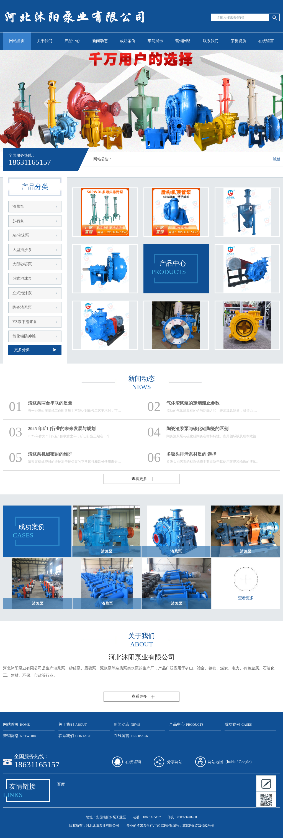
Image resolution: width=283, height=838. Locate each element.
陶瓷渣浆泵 (22, 307)
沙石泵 (18, 221)
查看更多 (139, 479)
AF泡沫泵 (20, 235)
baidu (231, 762)
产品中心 (72, 41)
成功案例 (127, 41)
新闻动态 (100, 41)
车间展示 (155, 41)
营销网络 (183, 41)
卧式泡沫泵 (22, 278)
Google (244, 762)
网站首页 (17, 41)
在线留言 (266, 41)
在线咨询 (133, 762)
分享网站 (174, 762)
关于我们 (44, 41)
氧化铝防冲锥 (24, 336)
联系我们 (210, 41)
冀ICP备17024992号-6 (198, 825)
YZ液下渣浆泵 (24, 322)
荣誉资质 (238, 41)
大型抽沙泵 (22, 250)
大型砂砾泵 (22, 264)
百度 (61, 784)
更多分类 (22, 350)
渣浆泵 (18, 206)
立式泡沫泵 (22, 293)
